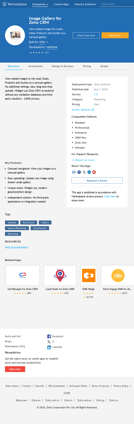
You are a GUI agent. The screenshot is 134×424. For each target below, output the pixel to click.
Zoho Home (11, 386)
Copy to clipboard (74, 172)
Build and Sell (13, 336)
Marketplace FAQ (15, 346)
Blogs (8, 341)
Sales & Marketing (17, 228)
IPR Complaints (56, 386)
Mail (94, 172)
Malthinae (51, 46)
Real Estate (28, 222)
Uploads (12, 222)
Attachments (39, 228)
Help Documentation (16, 247)
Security (39, 386)
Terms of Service (100, 386)
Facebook (79, 172)
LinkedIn (89, 172)
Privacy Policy (121, 386)
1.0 (96, 94)
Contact (26, 386)
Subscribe (15, 369)
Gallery (45, 222)
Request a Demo (97, 180)
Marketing (13, 233)
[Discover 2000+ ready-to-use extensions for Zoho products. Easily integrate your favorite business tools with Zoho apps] (17, 3)
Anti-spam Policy (78, 386)
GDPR (67, 393)
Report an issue (83, 159)
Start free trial (86, 35)
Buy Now (115, 35)
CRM (42, 41)
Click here (110, 196)
